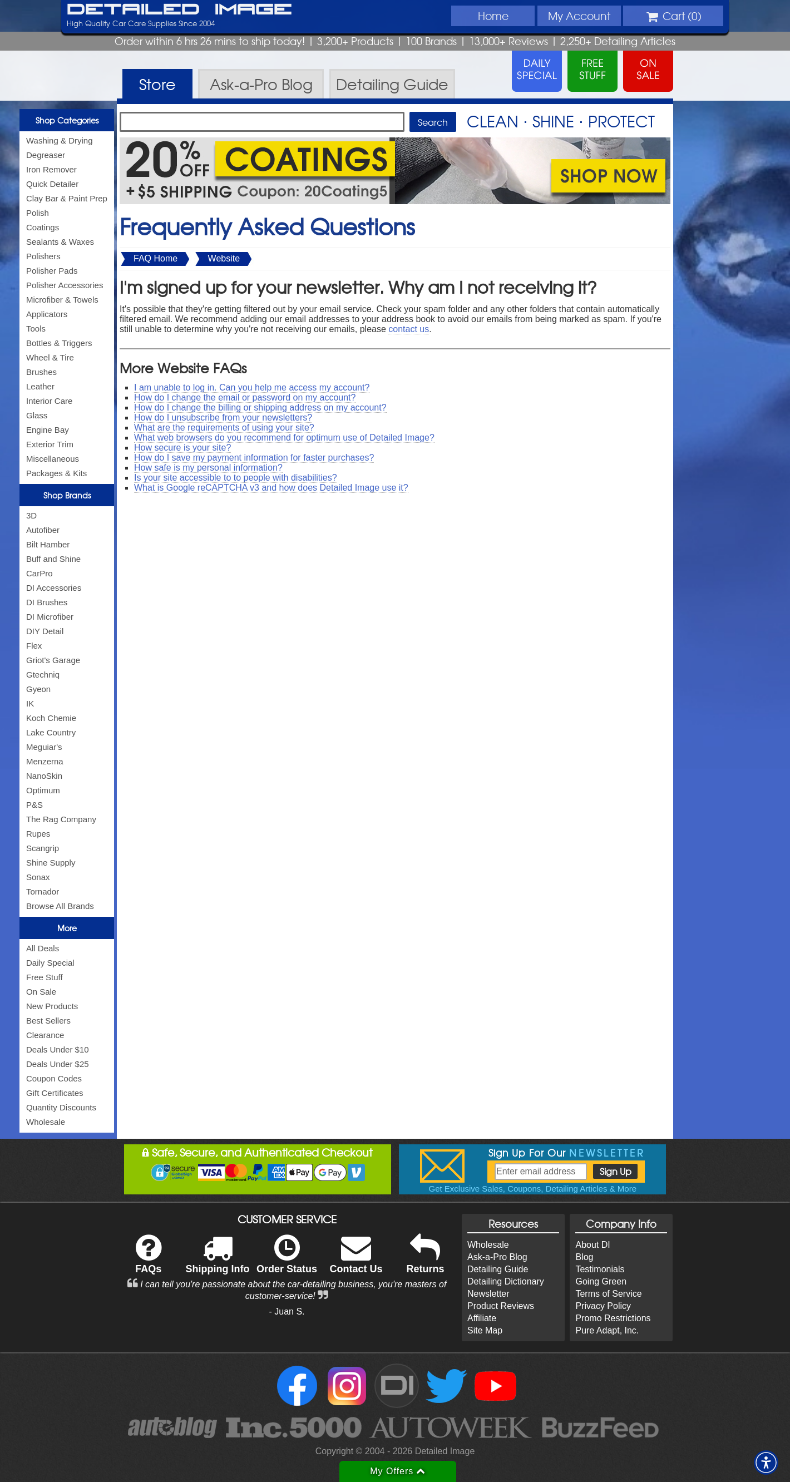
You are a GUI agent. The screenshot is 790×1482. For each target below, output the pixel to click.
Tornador (42, 891)
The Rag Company (61, 819)
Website (224, 258)
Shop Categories (67, 120)
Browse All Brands (60, 906)
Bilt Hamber (48, 544)
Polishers (43, 256)
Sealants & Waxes (60, 241)
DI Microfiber (49, 616)
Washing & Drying (59, 140)
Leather (40, 386)
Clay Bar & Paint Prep (66, 198)
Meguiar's (44, 747)
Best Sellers (48, 1020)
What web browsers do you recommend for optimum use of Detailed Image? (284, 437)
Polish (37, 213)
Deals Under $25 (57, 1064)
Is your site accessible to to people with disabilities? (235, 477)
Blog (584, 1257)
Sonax (38, 877)
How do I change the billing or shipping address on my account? (260, 407)
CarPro (39, 573)
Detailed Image (179, 10)
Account (579, 15)
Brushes (41, 372)
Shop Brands (67, 495)
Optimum (43, 790)
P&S (34, 804)
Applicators (46, 314)
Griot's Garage (53, 660)
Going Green (600, 1281)
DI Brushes (46, 602)
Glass (36, 415)
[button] (766, 1462)
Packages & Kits (56, 473)
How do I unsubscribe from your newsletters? (223, 417)
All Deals (42, 948)
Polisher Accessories (64, 285)
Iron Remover (51, 169)
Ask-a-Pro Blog (497, 1257)
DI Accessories (53, 587)
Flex (34, 645)
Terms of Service (608, 1293)
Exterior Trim (49, 444)
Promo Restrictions (612, 1318)
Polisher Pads (52, 270)
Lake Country (51, 732)
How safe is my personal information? (208, 467)
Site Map (484, 1330)
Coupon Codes (54, 1078)
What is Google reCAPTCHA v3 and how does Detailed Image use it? (271, 487)
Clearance (45, 1035)
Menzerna (44, 761)
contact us (408, 329)
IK (30, 703)
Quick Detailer (52, 184)
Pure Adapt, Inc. (607, 1330)
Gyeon (38, 689)
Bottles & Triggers (59, 343)
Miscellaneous (52, 458)
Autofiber (43, 530)
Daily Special (50, 962)
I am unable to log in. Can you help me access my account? (251, 387)
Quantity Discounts (61, 1107)
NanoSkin (44, 775)
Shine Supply (50, 862)
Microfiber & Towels (62, 299)
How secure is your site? (182, 447)
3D (31, 515)
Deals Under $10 (57, 1049)
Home (493, 15)
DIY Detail (44, 631)
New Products (52, 1006)
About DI (592, 1244)
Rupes (38, 833)
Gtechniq (43, 674)
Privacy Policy (603, 1306)
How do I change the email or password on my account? (245, 397)
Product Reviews (500, 1306)
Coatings (42, 227)
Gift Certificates (54, 1093)
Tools (36, 328)
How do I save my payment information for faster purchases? (254, 457)
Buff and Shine (53, 559)
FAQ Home (155, 258)
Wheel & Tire (50, 357)
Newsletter (488, 1293)
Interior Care (49, 401)
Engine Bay (47, 429)
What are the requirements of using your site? (224, 427)
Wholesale (45, 1122)
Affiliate (481, 1318)
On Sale (41, 991)
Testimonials (599, 1269)
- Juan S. (287, 1311)
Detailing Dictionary (505, 1281)
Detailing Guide (497, 1269)
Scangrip (42, 848)
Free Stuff (44, 977)
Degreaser (45, 155)
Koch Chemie (51, 718)
